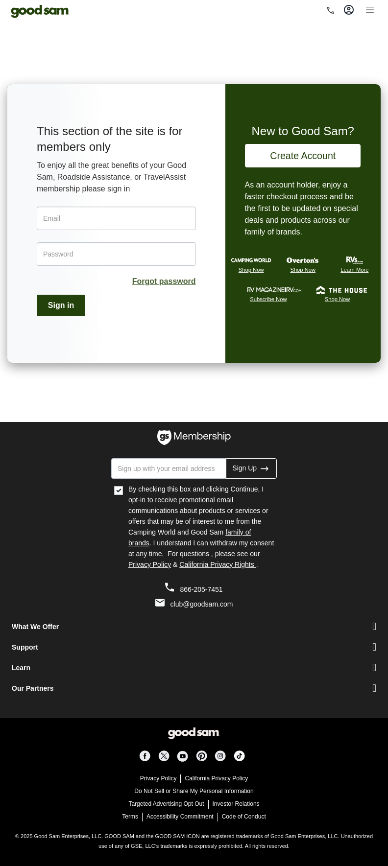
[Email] (116, 218)
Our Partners (33, 688)
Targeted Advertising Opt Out (166, 803)
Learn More (354, 270)
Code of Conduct (244, 816)
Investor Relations (236, 803)
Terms (130, 816)
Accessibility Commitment (180, 816)
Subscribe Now (268, 299)
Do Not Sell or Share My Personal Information (193, 791)
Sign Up (251, 467)
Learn (21, 668)
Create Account (303, 155)
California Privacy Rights (217, 564)
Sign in (61, 305)
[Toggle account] (349, 9)
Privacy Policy (149, 564)
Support (25, 647)
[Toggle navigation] (370, 8)
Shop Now (251, 270)
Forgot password (164, 281)
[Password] (116, 254)
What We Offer (35, 627)
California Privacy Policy (216, 778)
